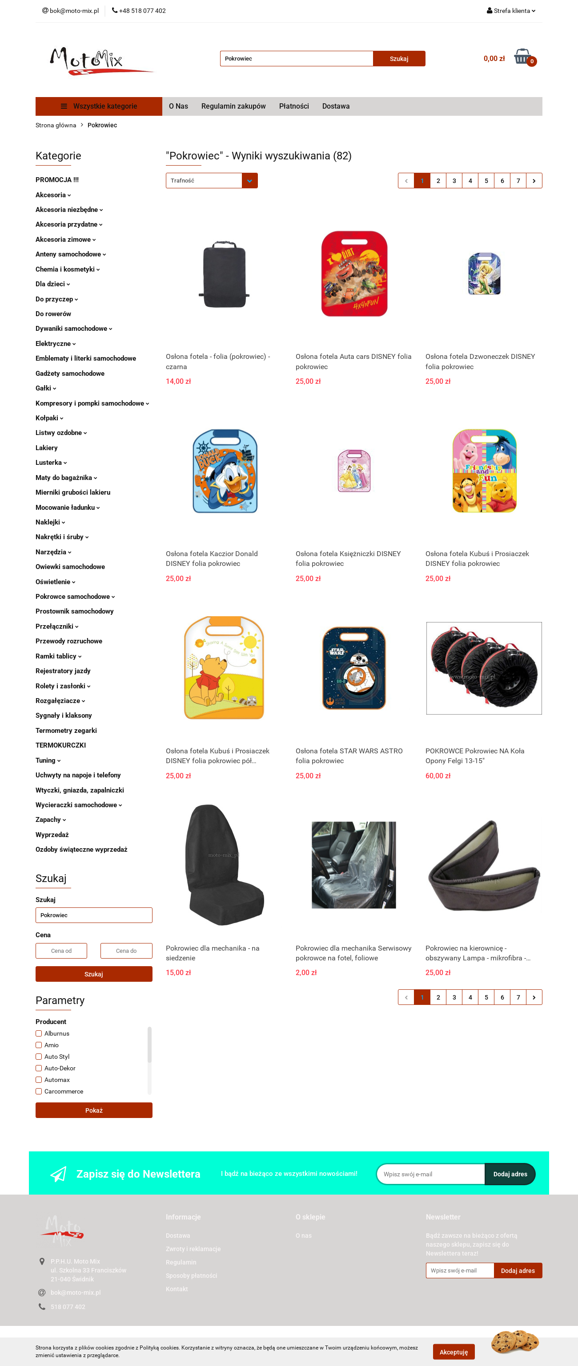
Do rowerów (53, 314)
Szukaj (93, 974)
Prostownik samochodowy (75, 611)
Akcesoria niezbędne (69, 210)
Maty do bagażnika (66, 478)
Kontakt (177, 1289)
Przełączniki (57, 626)
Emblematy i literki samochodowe (86, 358)
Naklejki (50, 522)
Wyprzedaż (52, 835)
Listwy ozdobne (61, 433)
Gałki (46, 388)
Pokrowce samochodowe (75, 597)
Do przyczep (57, 299)
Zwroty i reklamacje (193, 1248)
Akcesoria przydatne (69, 224)
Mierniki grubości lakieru (73, 492)
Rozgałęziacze (60, 701)
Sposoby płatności (191, 1275)
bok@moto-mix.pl (76, 1292)
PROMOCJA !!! (57, 180)
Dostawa (336, 106)
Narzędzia (54, 552)
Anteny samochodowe (71, 254)
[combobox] (212, 180)
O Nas (178, 106)
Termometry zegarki (66, 731)
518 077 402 (68, 1306)
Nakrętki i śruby (62, 537)
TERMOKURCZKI (61, 745)
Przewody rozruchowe (69, 641)
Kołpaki (50, 418)
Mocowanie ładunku (68, 508)
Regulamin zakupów (233, 106)
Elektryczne (56, 344)
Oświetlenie (56, 582)
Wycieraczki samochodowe (79, 805)
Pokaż (94, 1110)
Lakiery (47, 448)
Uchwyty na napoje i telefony (78, 775)
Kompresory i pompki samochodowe (92, 403)
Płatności (294, 106)
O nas (304, 1235)
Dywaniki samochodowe (74, 329)
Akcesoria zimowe (66, 240)
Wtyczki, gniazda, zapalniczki (80, 790)
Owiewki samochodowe (70, 567)
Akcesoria (53, 195)
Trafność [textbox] (182, 180)
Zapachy (51, 820)
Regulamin (181, 1262)
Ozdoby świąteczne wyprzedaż (82, 850)
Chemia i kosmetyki (68, 269)
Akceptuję (454, 1351)
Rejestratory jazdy (63, 671)
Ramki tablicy (59, 656)
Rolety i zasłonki (63, 686)
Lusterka (51, 463)
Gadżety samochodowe (70, 374)
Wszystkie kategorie (99, 106)
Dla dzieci (53, 284)
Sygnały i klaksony (64, 715)
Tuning (48, 760)
